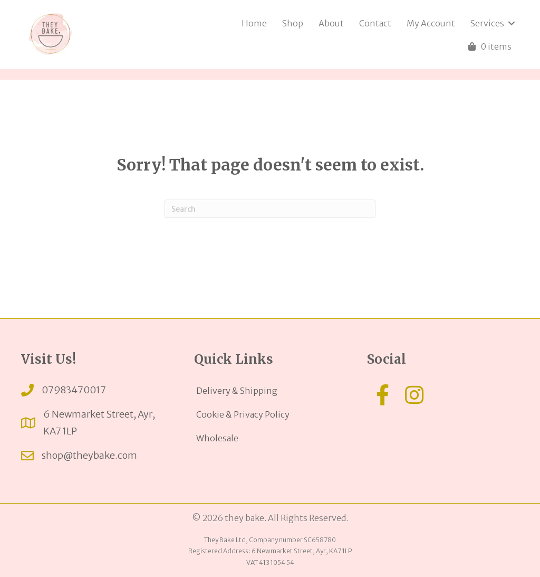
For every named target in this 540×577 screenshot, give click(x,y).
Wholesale (217, 438)
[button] (383, 395)
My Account (431, 23)
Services (487, 23)
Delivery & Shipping (236, 390)
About (331, 23)
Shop (292, 23)
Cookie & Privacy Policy (243, 414)
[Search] (270, 209)
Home (254, 23)
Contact (375, 23)
